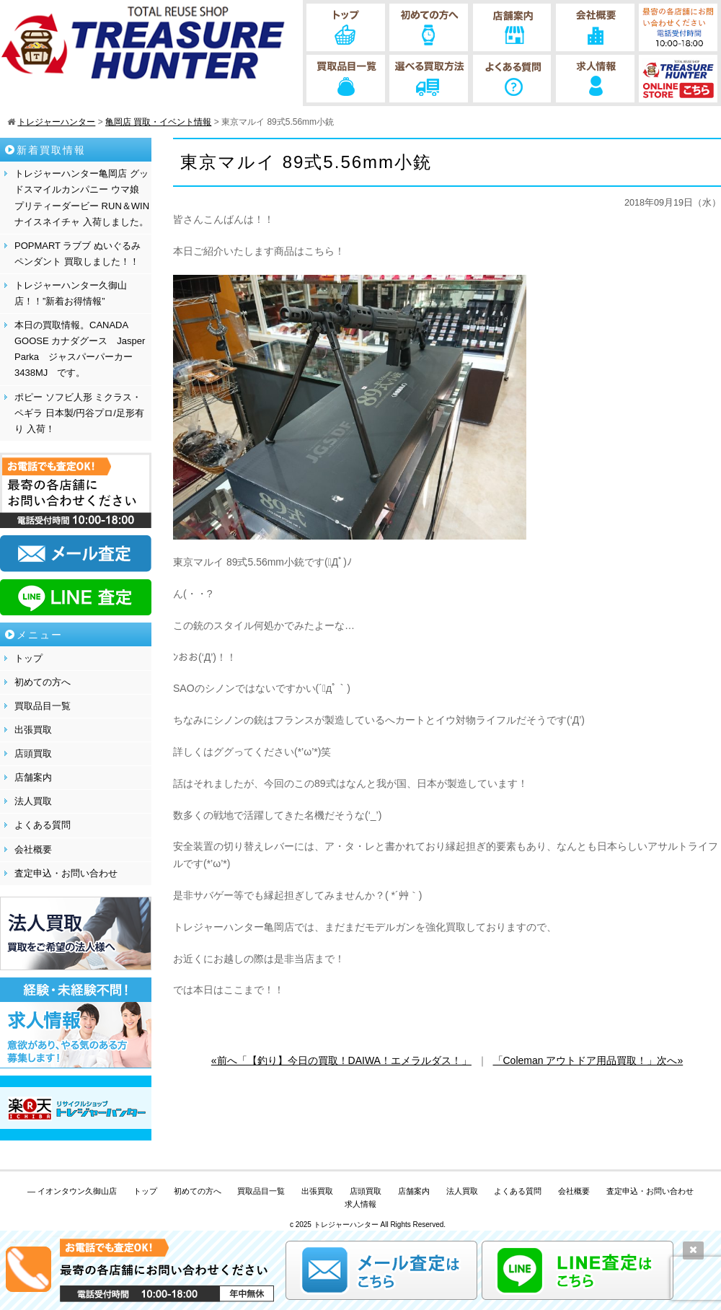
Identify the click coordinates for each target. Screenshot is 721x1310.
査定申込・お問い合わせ (66, 873)
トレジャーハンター (346, 1224)
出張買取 (33, 729)
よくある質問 (42, 824)
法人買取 (33, 801)
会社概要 (33, 849)
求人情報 (360, 1204)
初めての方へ (42, 682)
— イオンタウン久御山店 (72, 1191)
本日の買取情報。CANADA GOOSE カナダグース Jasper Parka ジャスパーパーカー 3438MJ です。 (79, 349)
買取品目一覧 (42, 705)
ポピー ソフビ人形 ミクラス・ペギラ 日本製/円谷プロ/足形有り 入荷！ (79, 413)
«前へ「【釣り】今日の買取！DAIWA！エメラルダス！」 (341, 1060)
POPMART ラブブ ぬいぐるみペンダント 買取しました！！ (77, 253)
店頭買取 (33, 753)
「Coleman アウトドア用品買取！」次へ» (588, 1060)
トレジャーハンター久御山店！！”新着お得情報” (70, 293)
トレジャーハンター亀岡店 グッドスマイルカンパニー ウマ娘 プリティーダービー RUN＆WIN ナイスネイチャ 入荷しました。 (81, 197)
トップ (28, 658)
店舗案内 (33, 777)
